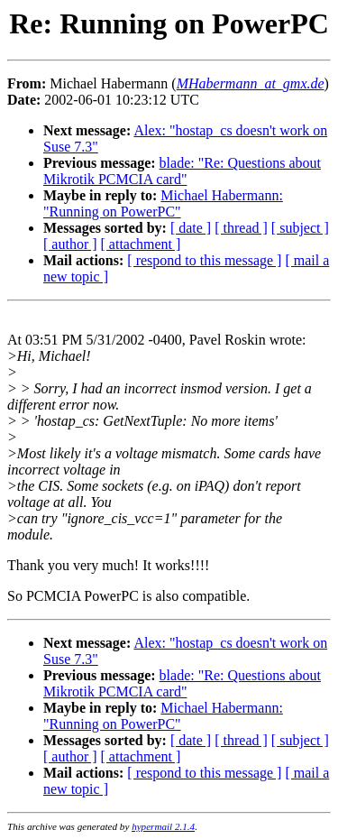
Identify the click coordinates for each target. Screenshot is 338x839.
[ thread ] (241, 227)
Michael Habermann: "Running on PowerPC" (163, 203)
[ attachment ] (141, 244)
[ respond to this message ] (204, 260)
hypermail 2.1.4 (163, 826)
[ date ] (190, 227)
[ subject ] (300, 227)
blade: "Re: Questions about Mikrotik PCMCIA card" (182, 171)
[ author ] (70, 244)
